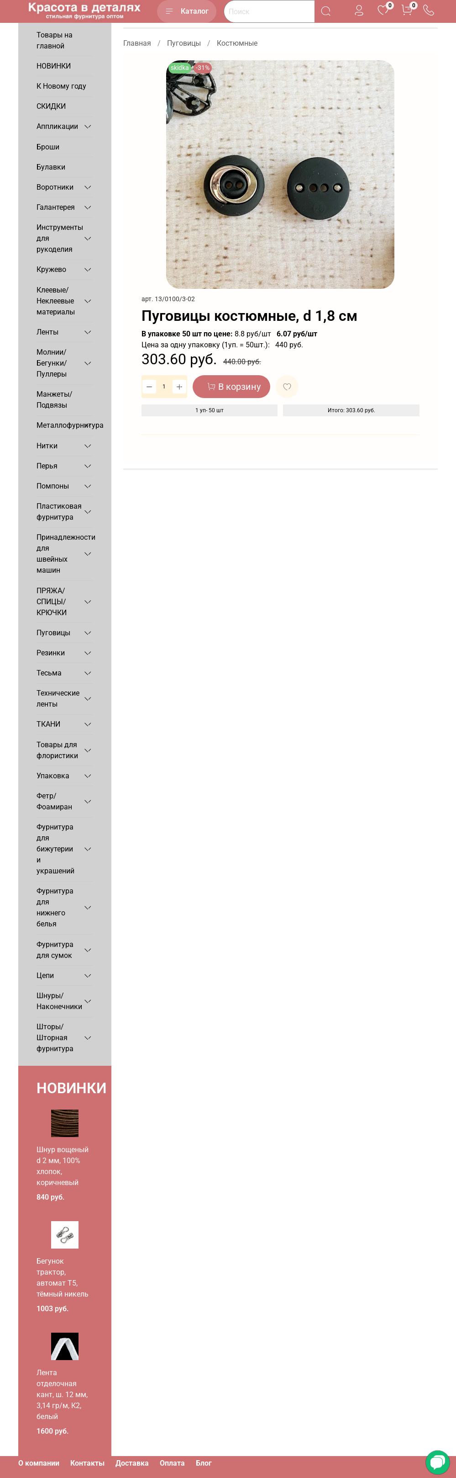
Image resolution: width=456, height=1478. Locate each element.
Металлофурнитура (58, 425)
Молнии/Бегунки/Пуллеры (52, 363)
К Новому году (61, 86)
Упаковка (53, 775)
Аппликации (57, 126)
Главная (137, 43)
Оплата (172, 1463)
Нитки (47, 445)
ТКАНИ (48, 724)
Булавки (51, 167)
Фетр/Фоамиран (54, 801)
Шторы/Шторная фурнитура (55, 1037)
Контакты (87, 1463)
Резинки (51, 653)
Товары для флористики (57, 750)
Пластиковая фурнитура (58, 511)
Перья (47, 466)
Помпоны (53, 486)
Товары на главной (55, 40)
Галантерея (56, 207)
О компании (38, 1463)
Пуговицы (184, 43)
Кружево (51, 269)
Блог (204, 1463)
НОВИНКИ (54, 66)
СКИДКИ (51, 106)
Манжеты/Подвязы (55, 399)
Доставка (132, 1463)
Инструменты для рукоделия (58, 238)
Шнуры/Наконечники (58, 1001)
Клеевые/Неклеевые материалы (56, 301)
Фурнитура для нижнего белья (55, 907)
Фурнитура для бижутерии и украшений (55, 849)
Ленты (47, 332)
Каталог (187, 11)
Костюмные (237, 43)
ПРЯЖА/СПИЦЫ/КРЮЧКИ (52, 601)
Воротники (55, 187)
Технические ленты (58, 698)
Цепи (45, 975)
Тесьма (49, 673)
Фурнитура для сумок (55, 950)
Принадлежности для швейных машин (58, 553)
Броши (48, 147)
